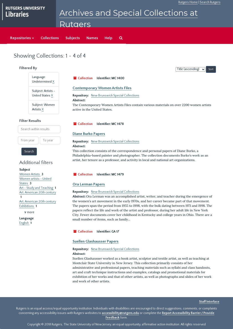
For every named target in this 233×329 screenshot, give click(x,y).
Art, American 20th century (37, 192)
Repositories (22, 38)
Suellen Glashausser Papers (96, 241)
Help (108, 38)
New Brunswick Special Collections (115, 95)
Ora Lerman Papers (89, 184)
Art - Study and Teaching (36, 188)
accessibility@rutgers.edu (120, 313)
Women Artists (30, 174)
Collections (50, 38)
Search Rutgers (210, 2)
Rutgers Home (188, 2)
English (24, 223)
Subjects (73, 38)
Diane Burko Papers (89, 134)
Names (92, 38)
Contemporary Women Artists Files (102, 88)
